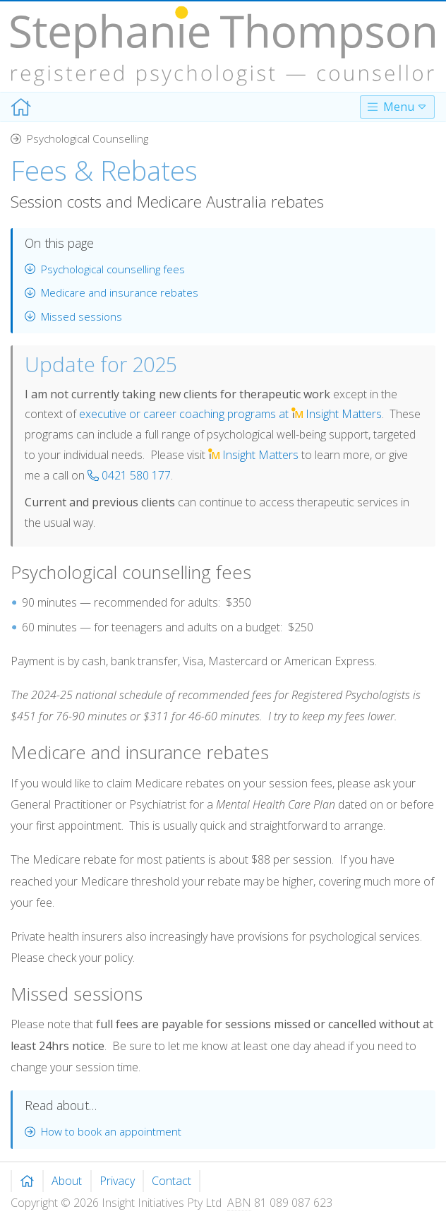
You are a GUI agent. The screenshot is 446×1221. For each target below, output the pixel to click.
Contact (171, 1181)
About (67, 1181)
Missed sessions (73, 316)
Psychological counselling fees (105, 269)
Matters (253, 455)
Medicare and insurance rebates (111, 292)
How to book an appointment (103, 1131)
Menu (397, 106)
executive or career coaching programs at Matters (230, 414)
